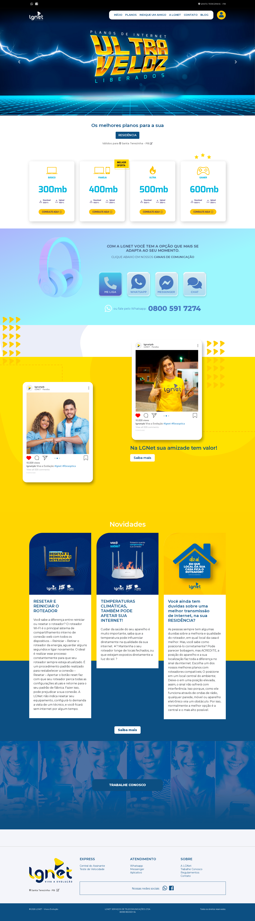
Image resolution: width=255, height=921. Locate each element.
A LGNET (175, 14)
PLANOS (131, 14)
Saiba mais (142, 458)
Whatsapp (136, 866)
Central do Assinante (92, 866)
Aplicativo (136, 872)
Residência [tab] (127, 135)
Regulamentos (190, 872)
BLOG (204, 14)
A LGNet (186, 866)
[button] (19, 61)
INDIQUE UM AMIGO (153, 14)
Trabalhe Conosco (127, 785)
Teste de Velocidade (92, 869)
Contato (186, 876)
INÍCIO (118, 14)
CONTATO (191, 14)
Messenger (137, 869)
